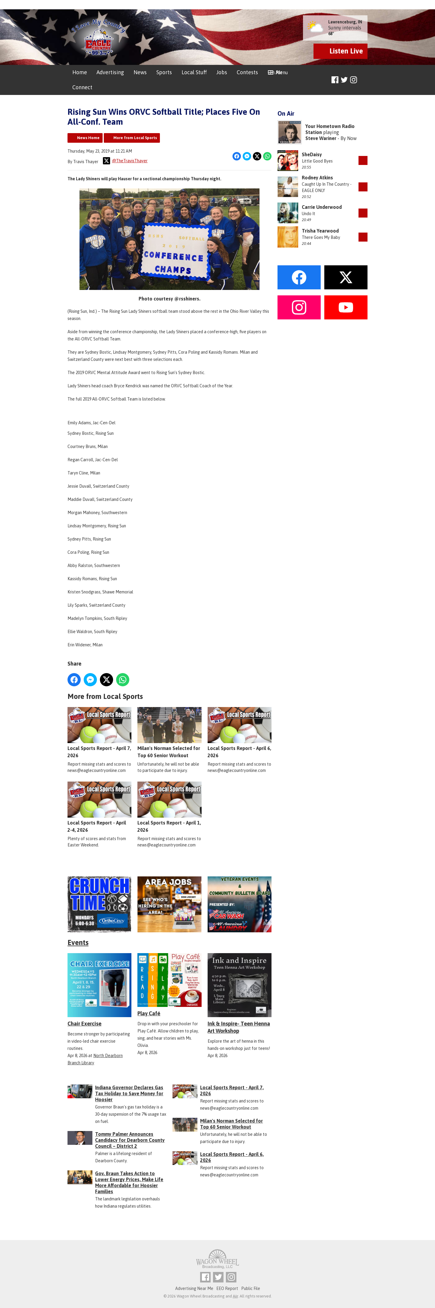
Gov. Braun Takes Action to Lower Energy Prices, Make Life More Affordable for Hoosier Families (129, 1182)
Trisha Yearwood (320, 230)
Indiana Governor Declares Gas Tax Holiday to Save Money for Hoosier (129, 1093)
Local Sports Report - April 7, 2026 (99, 732)
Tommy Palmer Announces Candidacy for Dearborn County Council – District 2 (130, 1140)
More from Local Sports (135, 138)
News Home (88, 138)
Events (78, 942)
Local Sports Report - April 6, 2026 (240, 732)
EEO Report (227, 1288)
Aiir (235, 1296)
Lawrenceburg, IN (345, 22)
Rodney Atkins (317, 177)
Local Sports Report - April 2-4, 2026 (99, 806)
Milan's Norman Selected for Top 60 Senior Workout (169, 732)
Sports (164, 72)
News (140, 72)
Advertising (110, 72)
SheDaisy (312, 154)
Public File (250, 1288)
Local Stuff (194, 72)
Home (79, 72)
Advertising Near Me (194, 1288)
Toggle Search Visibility (364, 80)
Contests (247, 72)
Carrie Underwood (322, 207)
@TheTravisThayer (125, 160)
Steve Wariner (320, 138)
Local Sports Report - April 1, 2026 (169, 806)
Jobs (221, 72)
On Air (275, 72)
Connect (82, 87)
